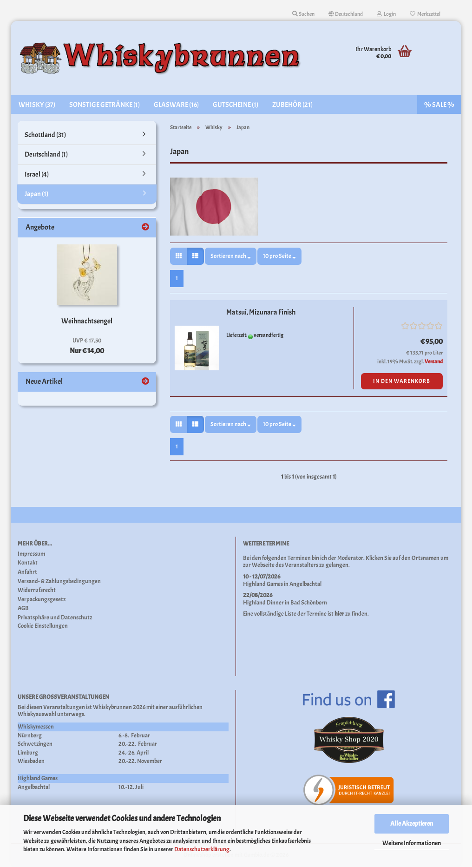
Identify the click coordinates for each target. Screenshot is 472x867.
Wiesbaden (31, 761)
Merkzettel (425, 14)
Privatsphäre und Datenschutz (55, 617)
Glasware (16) (176, 104)
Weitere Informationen (411, 843)
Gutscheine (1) (235, 104)
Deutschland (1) (46, 154)
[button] (345, 14)
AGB (23, 608)
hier (339, 613)
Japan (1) (36, 194)
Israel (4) (37, 174)
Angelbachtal (305, 584)
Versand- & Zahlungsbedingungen (59, 581)
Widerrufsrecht (37, 590)
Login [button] (386, 14)
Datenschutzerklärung (201, 849)
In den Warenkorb (401, 381)
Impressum (31, 554)
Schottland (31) (45, 135)
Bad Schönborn (308, 602)
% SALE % (439, 104)
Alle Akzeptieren (411, 824)
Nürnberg (30, 735)
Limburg (28, 752)
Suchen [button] (303, 14)
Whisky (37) (37, 104)
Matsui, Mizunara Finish (260, 312)
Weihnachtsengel (86, 321)
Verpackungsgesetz (42, 599)
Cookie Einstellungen (43, 626)
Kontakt (28, 562)
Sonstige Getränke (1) (104, 104)
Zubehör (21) (292, 104)
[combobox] (230, 256)
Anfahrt (27, 572)
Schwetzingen (35, 744)
